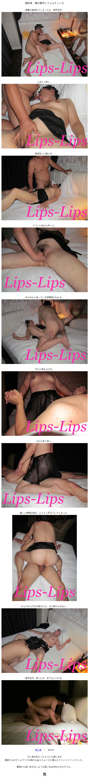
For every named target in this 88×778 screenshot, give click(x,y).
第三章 (38, 750)
